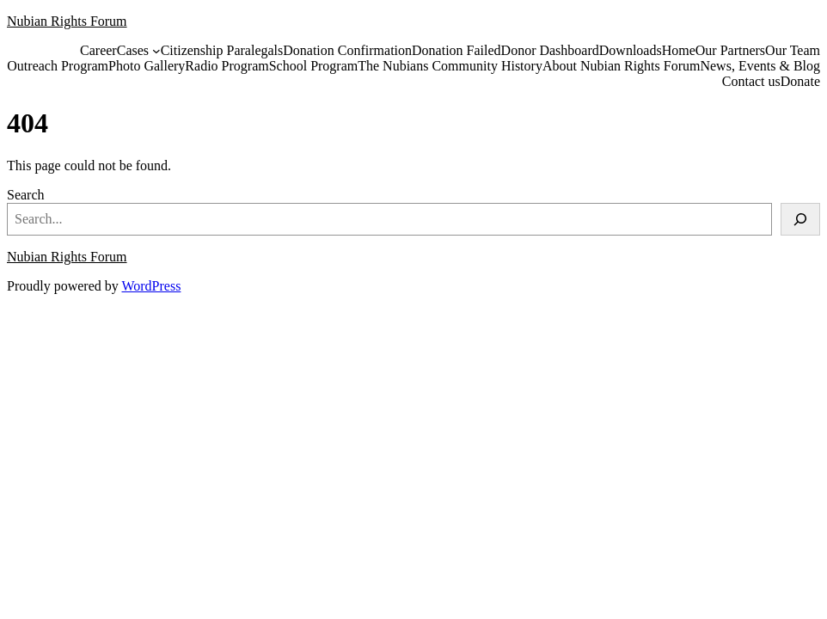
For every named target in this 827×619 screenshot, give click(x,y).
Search (26, 194)
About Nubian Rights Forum (621, 65)
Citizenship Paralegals (222, 50)
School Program (313, 65)
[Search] (800, 219)
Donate (800, 81)
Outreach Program (57, 65)
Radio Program (226, 65)
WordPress (151, 286)
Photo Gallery (146, 65)
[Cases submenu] (156, 50)
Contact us (751, 81)
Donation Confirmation (347, 50)
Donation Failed (456, 50)
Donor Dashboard (550, 50)
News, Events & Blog (760, 65)
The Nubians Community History (450, 65)
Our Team (792, 50)
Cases (133, 50)
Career (98, 50)
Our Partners (730, 50)
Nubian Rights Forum (67, 21)
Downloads (630, 50)
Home (678, 50)
